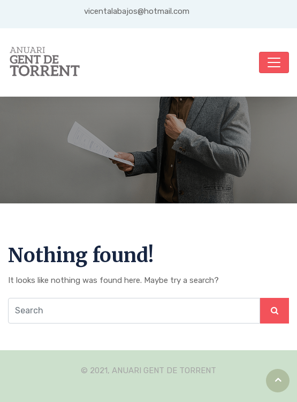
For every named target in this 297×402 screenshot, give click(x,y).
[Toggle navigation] (274, 62)
